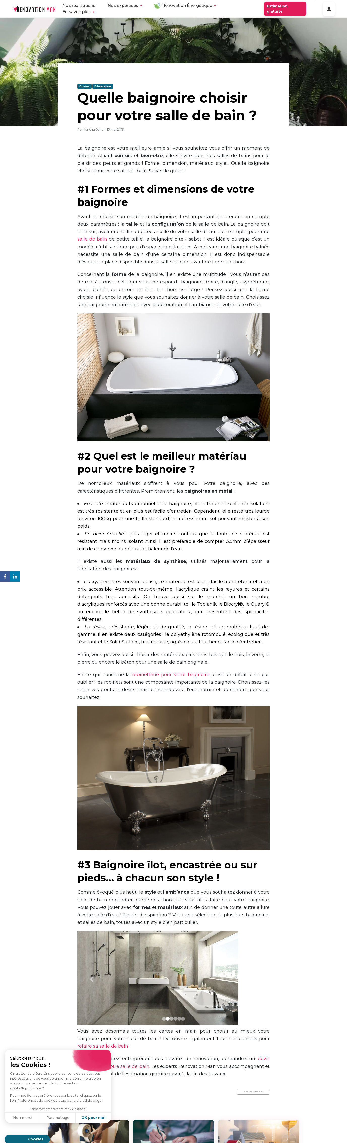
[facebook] (5, 577)
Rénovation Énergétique (187, 5)
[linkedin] (15, 577)
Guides (84, 86)
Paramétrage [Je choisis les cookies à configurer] (58, 1117)
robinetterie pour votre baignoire (171, 674)
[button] (91, 979)
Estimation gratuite (277, 9)
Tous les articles (253, 1091)
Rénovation (102, 86)
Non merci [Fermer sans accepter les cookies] (22, 1117)
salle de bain (92, 239)
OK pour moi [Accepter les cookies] (93, 1117)
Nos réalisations (78, 5)
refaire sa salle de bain (102, 1046)
